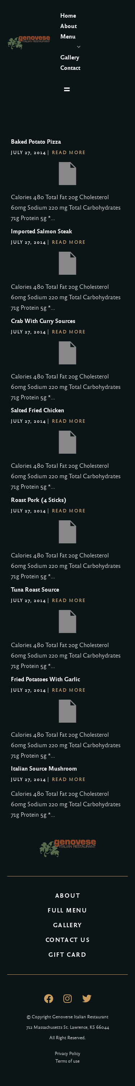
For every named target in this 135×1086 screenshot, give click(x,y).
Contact (70, 67)
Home (68, 15)
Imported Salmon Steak (41, 231)
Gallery (69, 57)
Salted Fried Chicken (37, 410)
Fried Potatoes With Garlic (45, 679)
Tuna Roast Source (35, 589)
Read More (69, 152)
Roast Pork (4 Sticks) (39, 500)
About (68, 26)
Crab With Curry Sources (43, 321)
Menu (68, 36)
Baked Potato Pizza (36, 141)
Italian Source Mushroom (44, 768)
